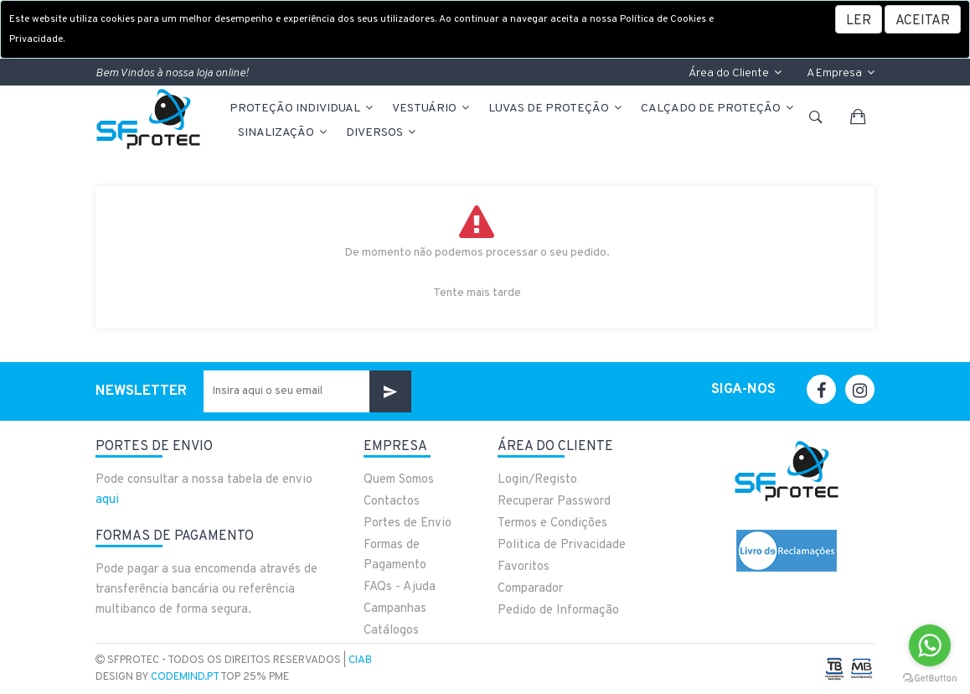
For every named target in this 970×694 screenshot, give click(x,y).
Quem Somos (399, 480)
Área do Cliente (735, 73)
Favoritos (523, 567)
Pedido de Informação (558, 611)
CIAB (360, 660)
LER (858, 21)
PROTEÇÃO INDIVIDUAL (302, 108)
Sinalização (283, 133)
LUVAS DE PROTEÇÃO (556, 108)
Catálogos (391, 631)
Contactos (392, 502)
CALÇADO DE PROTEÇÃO (718, 108)
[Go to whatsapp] (930, 645)
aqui (107, 500)
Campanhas (395, 609)
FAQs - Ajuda (400, 587)
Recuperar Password (554, 502)
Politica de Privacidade (562, 545)
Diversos (382, 133)
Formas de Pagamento (395, 555)
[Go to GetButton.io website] (930, 677)
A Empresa (841, 73)
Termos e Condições (552, 523)
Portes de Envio (407, 523)
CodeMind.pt (185, 677)
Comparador (530, 589)
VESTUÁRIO (432, 108)
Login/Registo (537, 480)
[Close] (923, 19)
